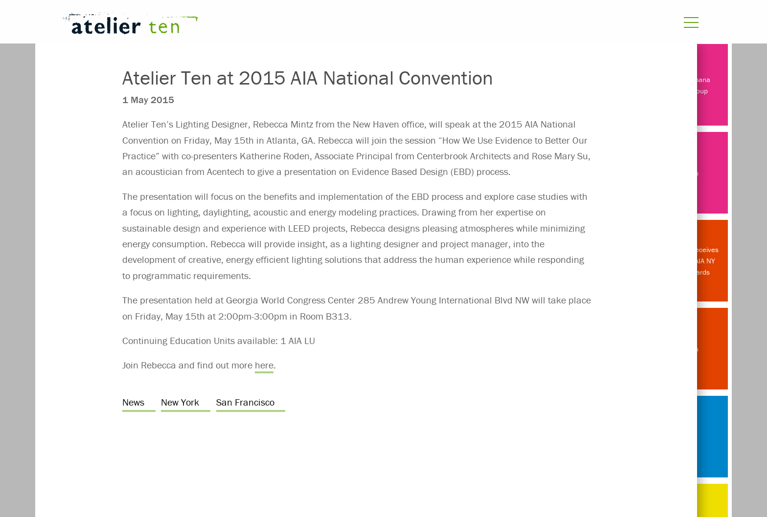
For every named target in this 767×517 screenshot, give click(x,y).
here (264, 365)
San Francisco (245, 402)
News (133, 402)
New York (180, 402)
